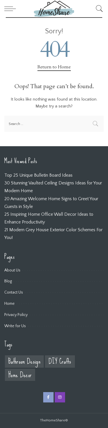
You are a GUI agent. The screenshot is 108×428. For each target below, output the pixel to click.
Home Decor (20, 375)
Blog (8, 281)
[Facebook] (48, 397)
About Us (12, 270)
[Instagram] (60, 397)
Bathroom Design (24, 361)
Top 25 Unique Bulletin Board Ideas (38, 175)
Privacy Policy (16, 315)
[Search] (98, 8)
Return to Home (54, 67)
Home (9, 303)
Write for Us (15, 326)
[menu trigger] (11, 8)
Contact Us (13, 292)
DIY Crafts (59, 361)
